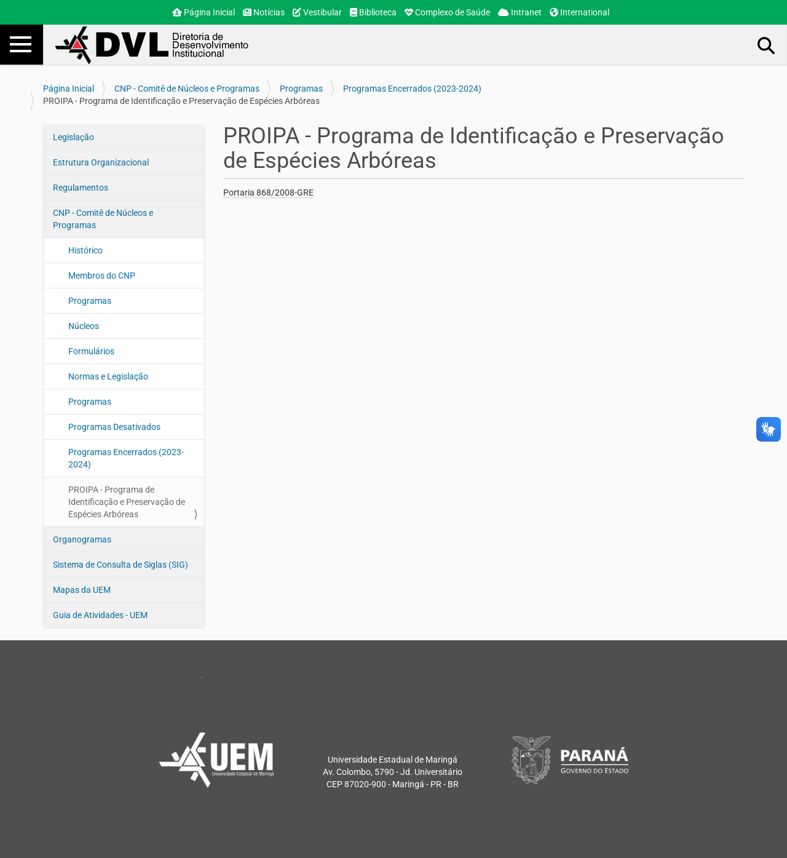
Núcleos (83, 326)
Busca (767, 45)
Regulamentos (80, 188)
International (579, 12)
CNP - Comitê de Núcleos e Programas (186, 88)
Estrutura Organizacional (101, 162)
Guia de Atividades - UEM (100, 615)
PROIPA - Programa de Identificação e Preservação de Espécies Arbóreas (126, 502)
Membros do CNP (101, 275)
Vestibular (317, 12)
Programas (301, 88)
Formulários (91, 351)
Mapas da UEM (82, 590)
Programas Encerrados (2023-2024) (412, 88)
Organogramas (82, 539)
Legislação (73, 137)
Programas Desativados (114, 427)
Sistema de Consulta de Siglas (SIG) (120, 565)
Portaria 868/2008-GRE (268, 192)
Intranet (520, 12)
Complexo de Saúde (447, 12)
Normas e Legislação (108, 376)
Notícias (264, 12)
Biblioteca (373, 12)
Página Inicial (203, 12)
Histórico (85, 250)
